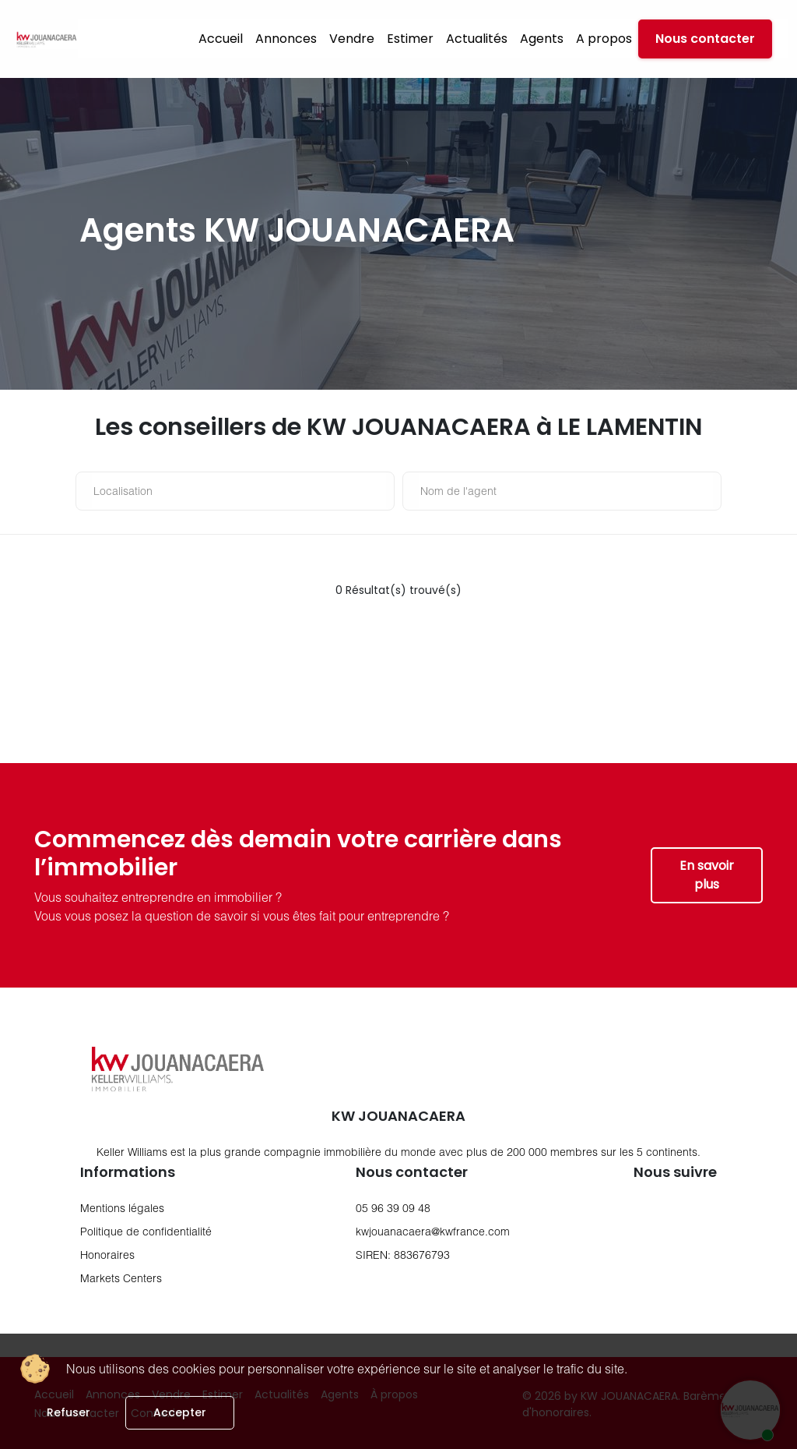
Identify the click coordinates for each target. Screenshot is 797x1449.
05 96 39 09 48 (393, 1207)
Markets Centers (121, 1278)
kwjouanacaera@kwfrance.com (433, 1231)
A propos (604, 39)
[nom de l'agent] (566, 491)
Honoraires (107, 1254)
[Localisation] (239, 491)
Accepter (179, 1412)
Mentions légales (122, 1207)
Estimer (410, 39)
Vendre (351, 39)
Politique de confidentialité (146, 1231)
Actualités (476, 39)
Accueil (220, 39)
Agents (542, 39)
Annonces (286, 39)
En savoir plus (706, 875)
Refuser (68, 1412)
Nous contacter (705, 39)
